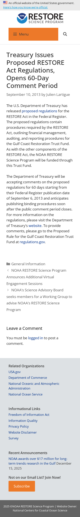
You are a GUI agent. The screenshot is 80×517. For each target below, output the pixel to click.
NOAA (16, 506)
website (35, 225)
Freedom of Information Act (29, 414)
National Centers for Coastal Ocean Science (40, 510)
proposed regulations (39, 110)
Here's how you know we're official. (25, 7)
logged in (35, 337)
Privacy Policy (19, 426)
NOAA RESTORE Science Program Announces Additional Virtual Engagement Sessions (36, 277)
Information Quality (23, 420)
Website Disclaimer (23, 432)
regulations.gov (32, 241)
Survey (14, 438)
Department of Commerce (28, 377)
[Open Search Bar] (64, 34)
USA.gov (15, 372)
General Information (28, 263)
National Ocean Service (25, 394)
